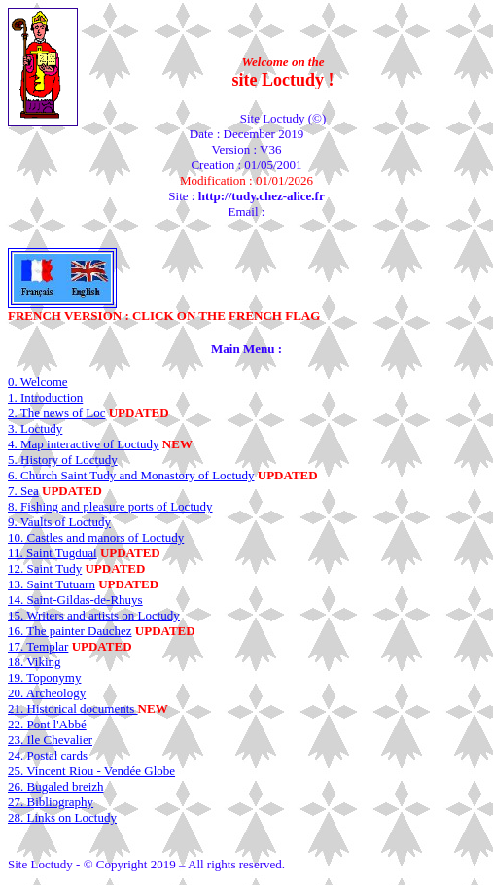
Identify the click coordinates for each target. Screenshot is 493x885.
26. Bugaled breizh (56, 786)
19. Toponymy (44, 677)
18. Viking (34, 662)
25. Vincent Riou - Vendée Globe (91, 770)
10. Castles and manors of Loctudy (96, 537)
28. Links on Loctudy (62, 817)
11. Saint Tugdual (52, 553)
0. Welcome (38, 381)
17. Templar (38, 646)
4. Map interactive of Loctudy (83, 444)
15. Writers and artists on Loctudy (94, 615)
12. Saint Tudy (45, 568)
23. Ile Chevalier (50, 739)
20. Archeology (47, 693)
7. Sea (23, 490)
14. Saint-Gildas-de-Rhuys (75, 599)
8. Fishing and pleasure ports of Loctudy (110, 506)
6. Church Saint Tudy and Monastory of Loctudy (131, 475)
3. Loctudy (35, 428)
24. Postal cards (48, 755)
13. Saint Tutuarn (51, 584)
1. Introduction (45, 397)
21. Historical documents (73, 708)
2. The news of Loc (56, 413)
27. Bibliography (50, 802)
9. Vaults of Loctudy (59, 521)
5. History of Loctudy (63, 459)
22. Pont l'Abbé (47, 724)
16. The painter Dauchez (70, 630)
